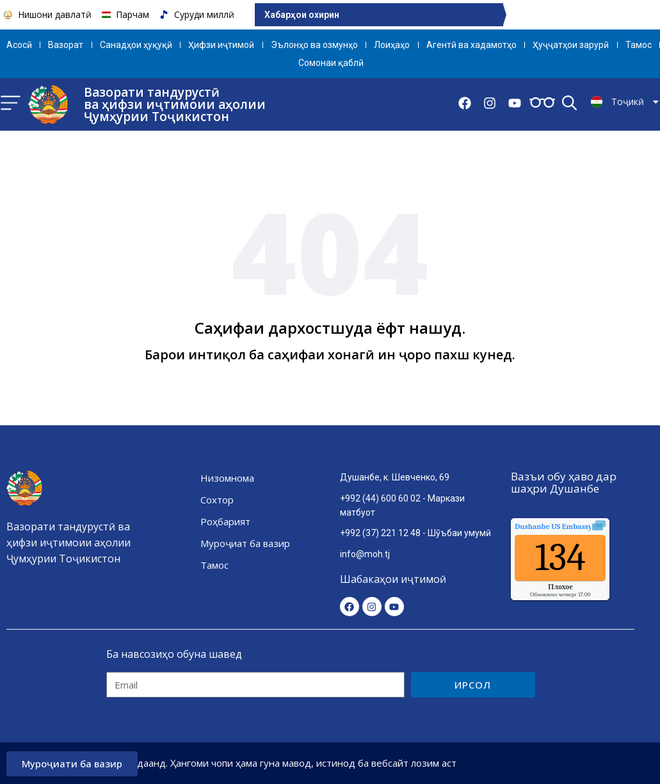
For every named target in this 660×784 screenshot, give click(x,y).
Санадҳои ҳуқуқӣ (136, 45)
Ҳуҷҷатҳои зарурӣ (571, 45)
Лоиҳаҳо (392, 45)
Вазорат (65, 45)
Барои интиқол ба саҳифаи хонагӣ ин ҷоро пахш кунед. (330, 354)
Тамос (638, 45)
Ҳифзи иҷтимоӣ (221, 45)
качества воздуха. (582, 526)
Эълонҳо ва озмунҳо (314, 45)
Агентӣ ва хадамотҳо (471, 45)
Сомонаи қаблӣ (331, 63)
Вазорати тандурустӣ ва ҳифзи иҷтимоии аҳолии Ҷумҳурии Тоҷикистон (175, 104)
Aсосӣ (19, 45)
